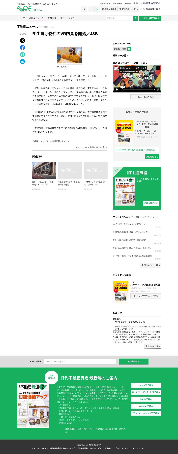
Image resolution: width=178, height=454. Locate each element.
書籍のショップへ (128, 9)
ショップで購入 (146, 385)
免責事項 (107, 448)
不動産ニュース (36, 18)
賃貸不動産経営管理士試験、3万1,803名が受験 (137, 233)
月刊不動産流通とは (150, 9)
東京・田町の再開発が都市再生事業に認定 (137, 241)
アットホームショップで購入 (146, 413)
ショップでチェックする (146, 296)
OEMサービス (95, 448)
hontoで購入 (146, 399)
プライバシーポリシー (122, 448)
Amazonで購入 (146, 406)
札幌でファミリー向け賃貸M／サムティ (51, 141)
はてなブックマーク (150, 217)
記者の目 (52, 18)
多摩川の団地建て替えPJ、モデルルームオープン (137, 249)
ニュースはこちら (146, 97)
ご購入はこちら (152, 157)
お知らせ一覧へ (153, 346)
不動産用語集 (109, 9)
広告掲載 (128, 3)
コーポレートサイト (40, 448)
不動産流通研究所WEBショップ (62, 448)
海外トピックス (67, 18)
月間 (137, 217)
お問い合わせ (117, 3)
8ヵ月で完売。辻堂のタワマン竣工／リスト (137, 225)
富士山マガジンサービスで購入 (146, 392)
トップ (22, 18)
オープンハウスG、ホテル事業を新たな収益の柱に (137, 257)
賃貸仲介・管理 (120, 49)
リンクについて (139, 448)
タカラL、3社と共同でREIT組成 (91, 147)
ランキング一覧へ (151, 265)
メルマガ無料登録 (150, 18)
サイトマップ (105, 3)
